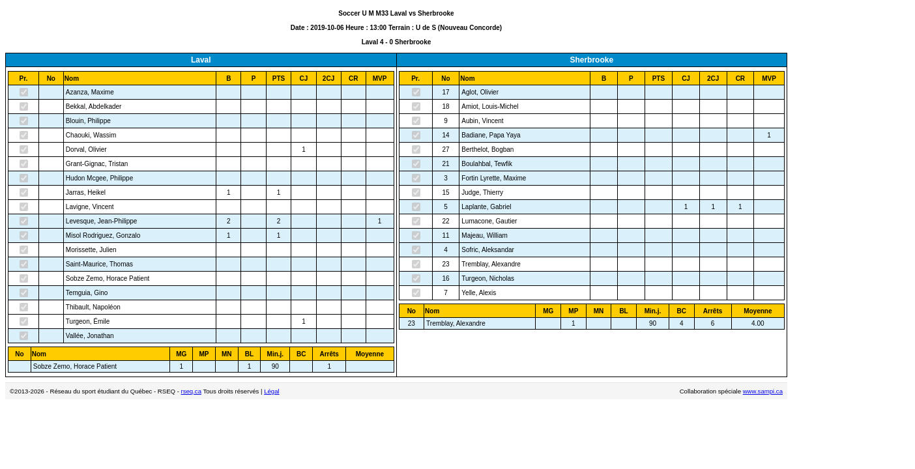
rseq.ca (191, 391)
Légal (271, 391)
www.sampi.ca (763, 391)
